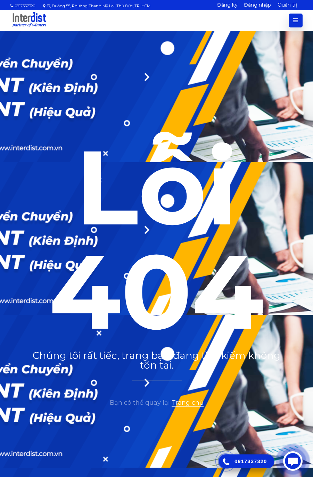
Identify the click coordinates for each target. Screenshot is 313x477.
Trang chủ (188, 402)
